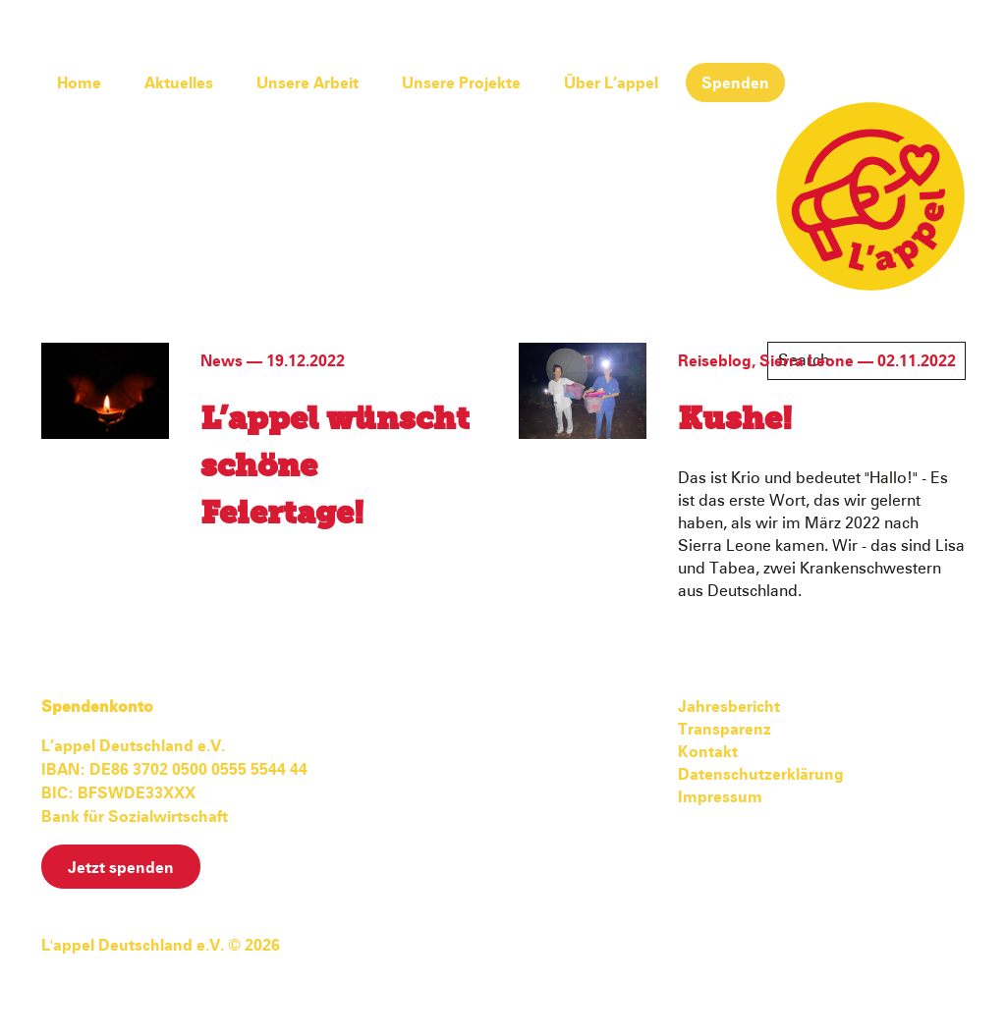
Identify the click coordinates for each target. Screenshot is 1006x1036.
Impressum (720, 797)
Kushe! (735, 420)
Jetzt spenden (121, 868)
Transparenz (724, 729)
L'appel (870, 196)
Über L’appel (611, 83)
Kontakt (708, 752)
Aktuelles (178, 83)
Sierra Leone (806, 361)
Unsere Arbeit (307, 83)
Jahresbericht (729, 707)
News (221, 361)
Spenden (735, 83)
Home (79, 83)
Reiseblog (715, 361)
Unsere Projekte (461, 83)
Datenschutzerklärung (761, 775)
